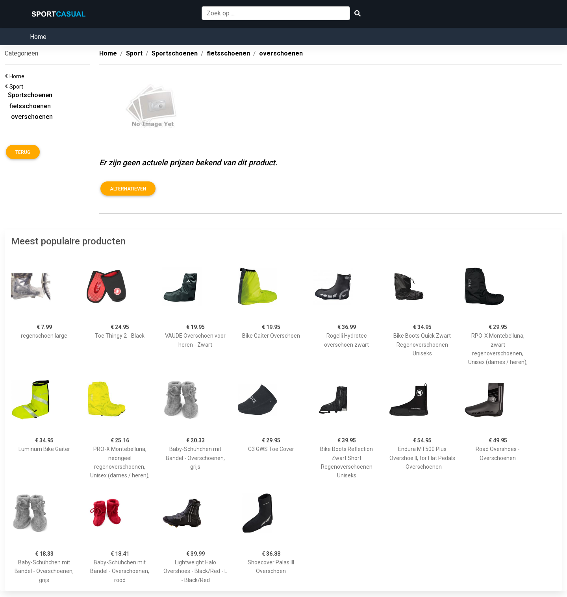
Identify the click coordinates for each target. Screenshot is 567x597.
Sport (17, 86)
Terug (22, 152)
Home (38, 37)
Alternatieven (128, 189)
